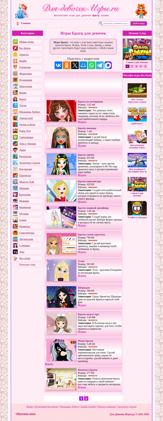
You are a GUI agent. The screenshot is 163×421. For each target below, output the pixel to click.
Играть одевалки (107, 406)
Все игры (24, 258)
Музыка (24, 213)
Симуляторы (26, 232)
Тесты (23, 105)
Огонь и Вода (27, 124)
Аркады (23, 54)
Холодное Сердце (29, 162)
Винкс (23, 92)
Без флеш (25, 48)
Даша (22, 150)
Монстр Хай (26, 181)
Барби (22, 60)
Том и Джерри (27, 143)
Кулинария (25, 79)
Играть (82, 121)
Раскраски (25, 156)
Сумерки (24, 245)
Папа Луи (25, 130)
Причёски (25, 175)
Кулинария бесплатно (46, 406)
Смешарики (26, 137)
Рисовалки (25, 169)
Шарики (24, 188)
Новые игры (26, 41)
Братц (22, 99)
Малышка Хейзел (29, 111)
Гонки (22, 220)
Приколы (24, 226)
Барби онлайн (88, 406)
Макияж (24, 200)
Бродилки (25, 194)
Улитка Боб (26, 118)
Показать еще (27, 264)
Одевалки (25, 67)
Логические (26, 239)
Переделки (25, 86)
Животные (25, 73)
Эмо (21, 251)
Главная (23, 23)
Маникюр (25, 207)
